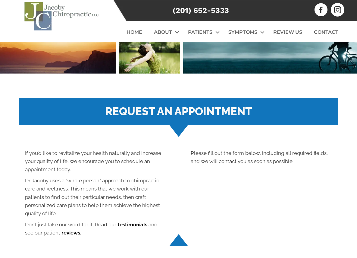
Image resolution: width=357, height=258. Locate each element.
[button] (177, 32)
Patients (200, 32)
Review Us (287, 32)
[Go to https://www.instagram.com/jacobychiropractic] (337, 10)
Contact (326, 32)
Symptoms (242, 32)
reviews (70, 233)
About (163, 32)
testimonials (132, 225)
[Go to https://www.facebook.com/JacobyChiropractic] (321, 10)
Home (134, 32)
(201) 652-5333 (201, 10)
